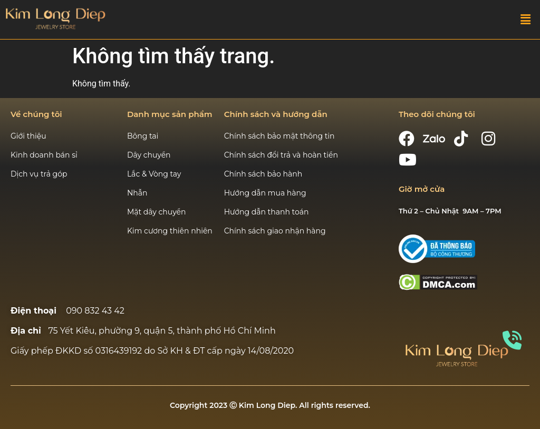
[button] (526, 19)
